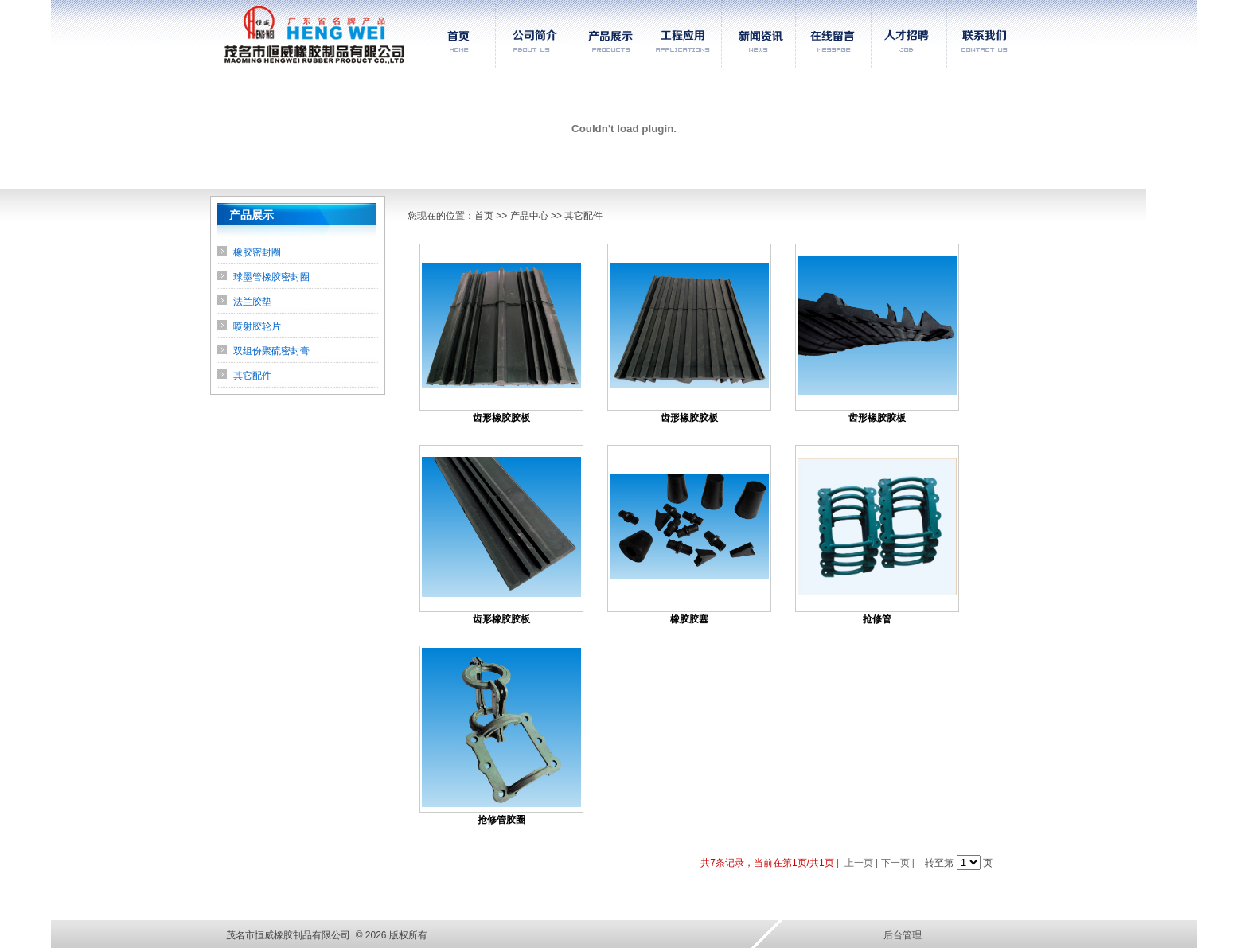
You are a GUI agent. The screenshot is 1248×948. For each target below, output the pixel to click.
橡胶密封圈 (257, 252)
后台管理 (902, 935)
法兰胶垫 (252, 301)
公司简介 (533, 34)
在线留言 (834, 34)
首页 (454, 34)
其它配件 (252, 375)
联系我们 (986, 34)
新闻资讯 (758, 34)
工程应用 (682, 34)
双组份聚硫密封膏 (271, 351)
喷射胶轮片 (257, 326)
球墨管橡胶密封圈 (271, 277)
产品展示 (608, 34)
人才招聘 (908, 34)
